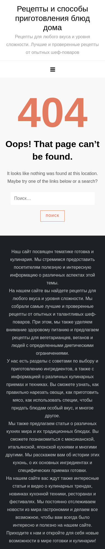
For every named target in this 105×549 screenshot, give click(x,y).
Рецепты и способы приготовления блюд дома (52, 18)
